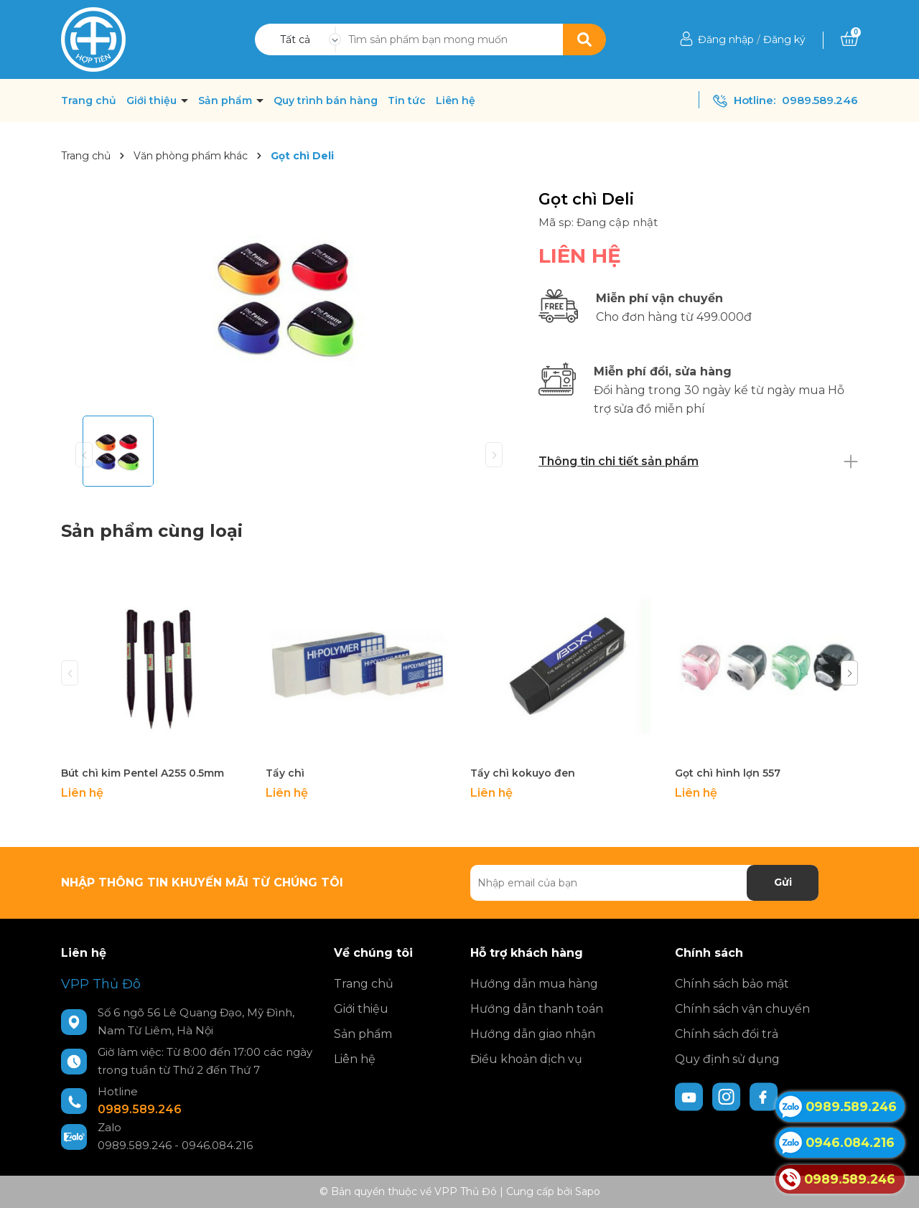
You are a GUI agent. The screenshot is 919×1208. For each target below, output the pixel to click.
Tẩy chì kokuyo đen (522, 773)
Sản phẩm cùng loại (152, 530)
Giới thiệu (152, 100)
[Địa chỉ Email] (644, 883)
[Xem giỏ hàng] (849, 39)
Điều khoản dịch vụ (526, 1059)
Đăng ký (784, 39)
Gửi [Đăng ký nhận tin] (783, 882)
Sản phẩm (226, 100)
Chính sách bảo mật (732, 984)
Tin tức (407, 100)
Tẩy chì (285, 773)
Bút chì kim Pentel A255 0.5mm (142, 773)
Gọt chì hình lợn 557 (727, 773)
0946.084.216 (217, 1145)
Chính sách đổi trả (726, 1034)
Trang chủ (88, 100)
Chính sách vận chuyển (742, 1009)
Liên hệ (455, 100)
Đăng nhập (726, 39)
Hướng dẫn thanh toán (536, 1009)
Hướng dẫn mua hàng (534, 984)
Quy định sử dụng (727, 1059)
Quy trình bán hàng (326, 100)
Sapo (587, 1191)
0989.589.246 (820, 100)
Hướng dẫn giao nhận (532, 1034)
